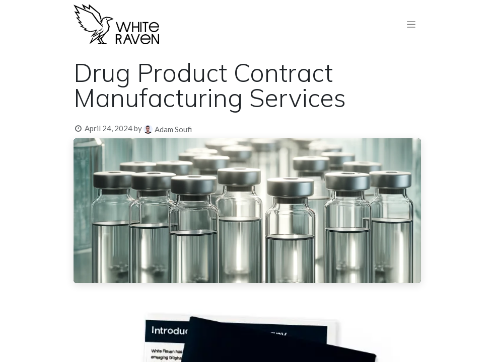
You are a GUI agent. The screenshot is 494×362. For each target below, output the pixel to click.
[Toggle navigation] (411, 24)
